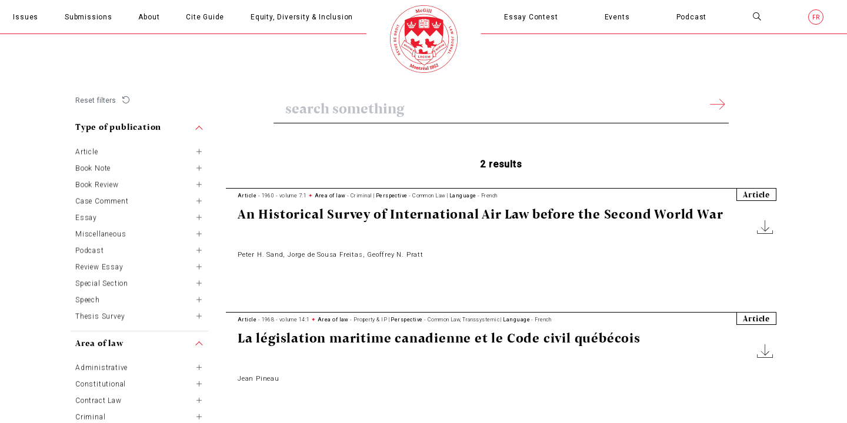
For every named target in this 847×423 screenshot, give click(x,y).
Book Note (93, 166)
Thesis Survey (100, 314)
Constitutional (100, 382)
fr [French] (816, 17)
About (148, 17)
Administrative (101, 366)
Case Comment (102, 199)
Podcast (691, 17)
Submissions (88, 17)
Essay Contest (531, 17)
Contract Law (98, 399)
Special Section (101, 281)
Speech (87, 298)
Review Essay (99, 265)
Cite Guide (205, 17)
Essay (86, 216)
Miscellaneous (100, 232)
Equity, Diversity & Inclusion (302, 17)
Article (86, 150)
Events (617, 17)
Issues (25, 17)
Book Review (97, 183)
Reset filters (95, 100)
